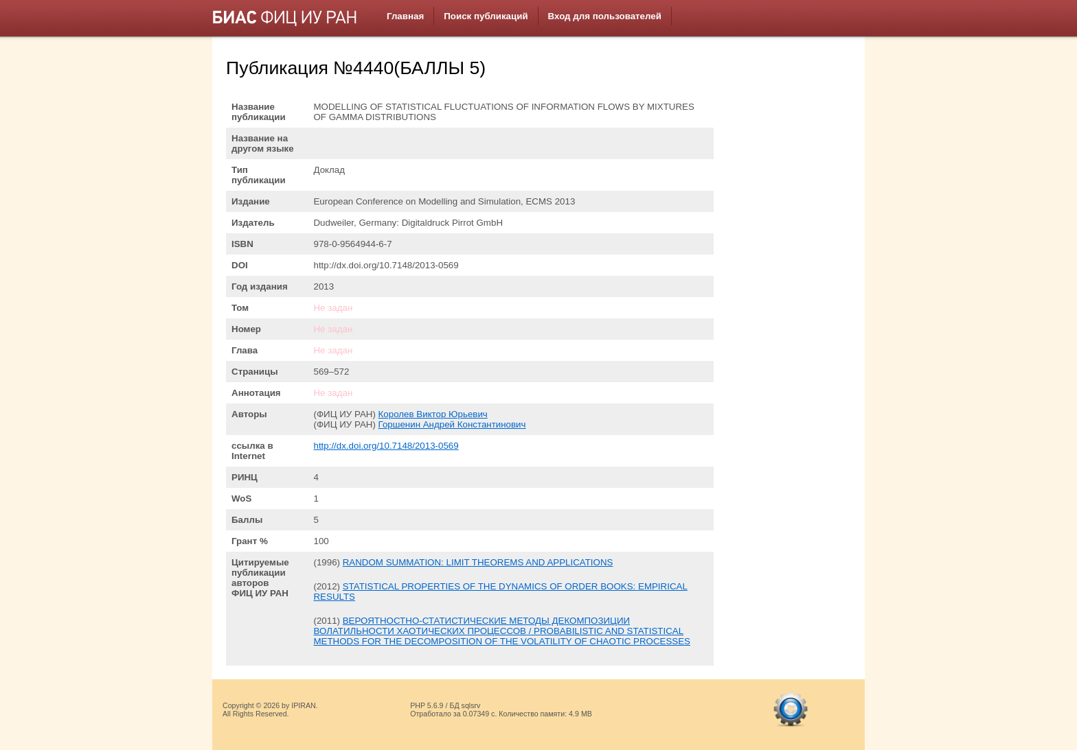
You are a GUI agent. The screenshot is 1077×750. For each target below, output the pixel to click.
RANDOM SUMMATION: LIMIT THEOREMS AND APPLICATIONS (478, 562)
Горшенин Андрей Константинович (452, 424)
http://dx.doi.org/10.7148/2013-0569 (385, 446)
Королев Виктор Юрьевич (433, 414)
